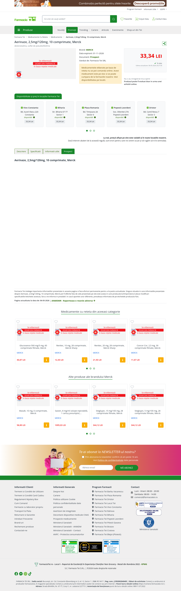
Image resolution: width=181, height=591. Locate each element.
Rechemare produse (24, 526)
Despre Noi (58, 491)
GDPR (162, 9)
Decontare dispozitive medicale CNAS (71, 514)
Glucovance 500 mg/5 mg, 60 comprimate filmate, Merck (33, 346)
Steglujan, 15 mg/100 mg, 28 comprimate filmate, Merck (109, 411)
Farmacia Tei (19, 37)
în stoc (159, 63)
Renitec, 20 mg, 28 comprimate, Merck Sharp (109, 346)
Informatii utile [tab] (52, 151)
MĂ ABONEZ (126, 467)
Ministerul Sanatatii (62, 522)
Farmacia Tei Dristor (103, 499)
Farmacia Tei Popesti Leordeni (107, 518)
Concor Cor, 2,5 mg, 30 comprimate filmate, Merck (147, 346)
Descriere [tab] (21, 151)
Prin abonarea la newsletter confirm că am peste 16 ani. (111, 457)
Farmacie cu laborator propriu (28, 507)
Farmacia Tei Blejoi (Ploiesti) (106, 534)
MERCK (89, 49)
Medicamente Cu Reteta (38, 37)
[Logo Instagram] (25, 574)
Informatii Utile (150, 9)
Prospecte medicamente (64, 518)
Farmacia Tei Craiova (103, 530)
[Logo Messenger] (21, 574)
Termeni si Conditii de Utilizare (28, 491)
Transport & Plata (22, 511)
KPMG (144, 564)
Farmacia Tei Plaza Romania (106, 495)
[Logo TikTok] (29, 574)
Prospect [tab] (68, 151)
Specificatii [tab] (36, 151)
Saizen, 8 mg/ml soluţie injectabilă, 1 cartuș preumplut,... (71, 411)
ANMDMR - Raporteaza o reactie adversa (73, 300)
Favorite (126, 18)
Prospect (94, 57)
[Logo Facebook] (16, 574)
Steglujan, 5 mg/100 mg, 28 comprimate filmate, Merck (147, 411)
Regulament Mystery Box (26, 499)
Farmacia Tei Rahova (103, 511)
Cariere (56, 495)
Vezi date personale (115, 460)
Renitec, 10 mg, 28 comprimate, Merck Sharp (71, 346)
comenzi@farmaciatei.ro (146, 497)
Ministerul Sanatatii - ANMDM (67, 526)
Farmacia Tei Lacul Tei (104, 503)
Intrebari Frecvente (23, 518)
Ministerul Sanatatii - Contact (67, 530)
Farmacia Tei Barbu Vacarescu (107, 491)
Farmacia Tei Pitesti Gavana (106, 522)
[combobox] (76, 19)
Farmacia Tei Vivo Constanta (107, 507)
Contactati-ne (20, 530)
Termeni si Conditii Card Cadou (29, 495)
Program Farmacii (134, 9)
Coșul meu (142, 18)
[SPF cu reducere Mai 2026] (90, 3)
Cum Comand (21, 503)
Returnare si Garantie (24, 514)
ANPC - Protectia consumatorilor (68, 534)
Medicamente (56, 37)
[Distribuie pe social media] (164, 43)
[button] (87, 130)
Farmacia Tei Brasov (103, 526)
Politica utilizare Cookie (64, 499)
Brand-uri (18, 522)
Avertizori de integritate (64, 511)
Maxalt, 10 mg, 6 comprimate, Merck (33, 411)
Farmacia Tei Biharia (103, 514)
